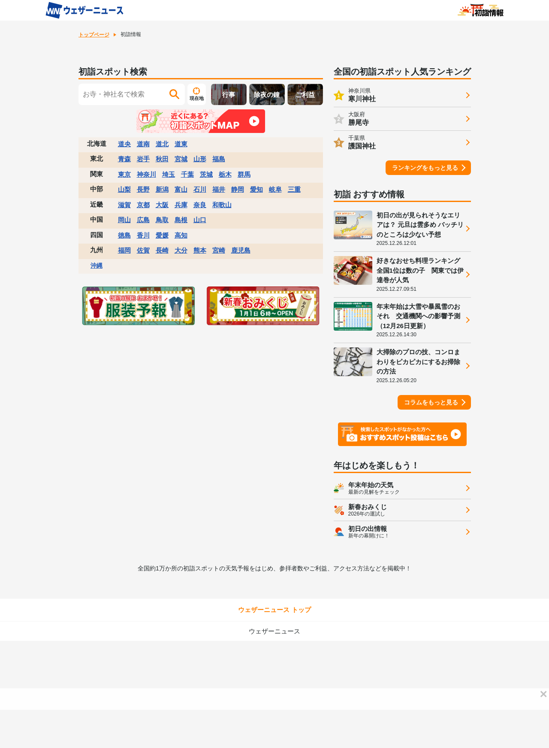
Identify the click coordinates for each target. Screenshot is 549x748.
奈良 (199, 204)
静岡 (237, 189)
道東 (181, 144)
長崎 (162, 250)
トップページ (93, 35)
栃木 (225, 174)
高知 (181, 235)
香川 (143, 235)
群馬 (244, 174)
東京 (124, 174)
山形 (199, 159)
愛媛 (162, 235)
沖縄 (96, 265)
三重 (294, 189)
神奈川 (146, 174)
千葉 (187, 174)
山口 (199, 219)
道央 (124, 144)
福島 (218, 159)
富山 (181, 189)
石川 (199, 189)
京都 (143, 204)
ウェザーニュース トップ (274, 609)
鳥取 (162, 219)
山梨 (124, 189)
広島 (143, 219)
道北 (162, 144)
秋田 (162, 159)
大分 (181, 250)
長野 (143, 189)
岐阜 (275, 189)
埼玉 (168, 174)
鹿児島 (240, 250)
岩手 (143, 159)
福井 (218, 189)
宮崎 (218, 250)
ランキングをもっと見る (425, 167)
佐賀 (143, 250)
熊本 (199, 250)
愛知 (256, 189)
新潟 (162, 189)
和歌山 (222, 204)
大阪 (162, 204)
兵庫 (181, 204)
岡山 (124, 219)
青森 (124, 159)
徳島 (124, 235)
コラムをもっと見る (431, 402)
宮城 (181, 159)
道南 (143, 144)
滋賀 (124, 204)
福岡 (124, 250)
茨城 (206, 174)
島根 (181, 219)
